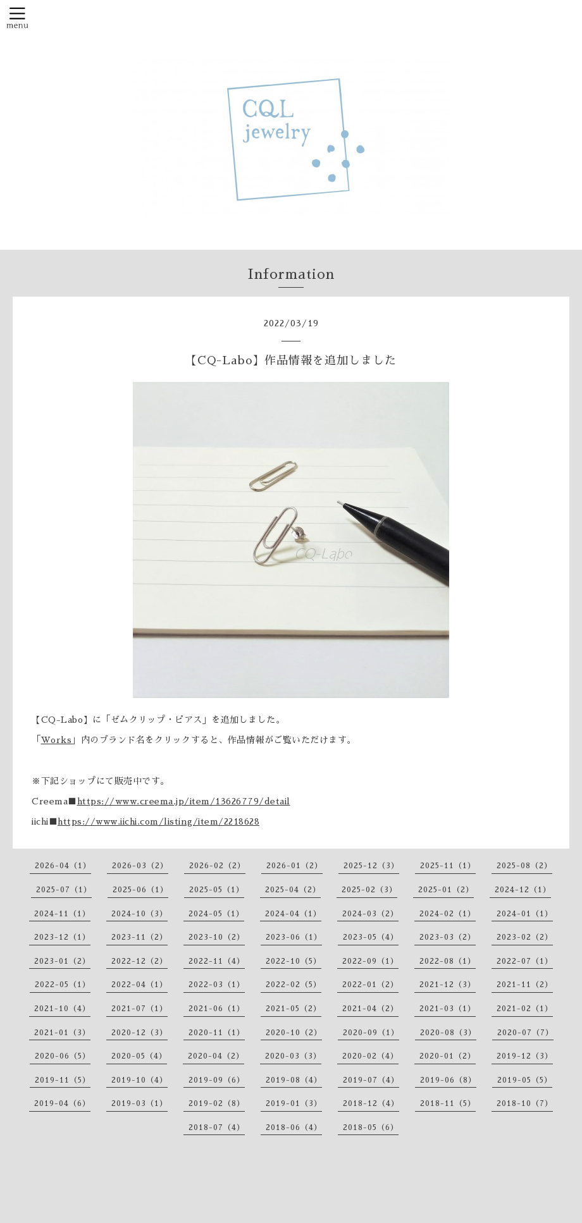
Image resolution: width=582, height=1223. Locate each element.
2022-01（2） (370, 984)
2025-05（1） (216, 890)
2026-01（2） (294, 866)
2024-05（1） (216, 914)
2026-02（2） (217, 866)
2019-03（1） (139, 1103)
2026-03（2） (140, 866)
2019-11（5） (62, 1080)
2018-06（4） (294, 1127)
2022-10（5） (293, 961)
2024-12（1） (523, 890)
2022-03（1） (217, 984)
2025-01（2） (446, 890)
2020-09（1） (371, 1032)
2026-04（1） (63, 866)
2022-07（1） (525, 961)
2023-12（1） (62, 937)
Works (56, 739)
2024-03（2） (370, 914)
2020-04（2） (216, 1056)
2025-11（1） (448, 866)
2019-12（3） (525, 1056)
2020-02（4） (370, 1056)
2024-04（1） (293, 914)
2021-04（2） (370, 1008)
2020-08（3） (448, 1032)
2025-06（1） (140, 890)
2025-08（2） (524, 866)
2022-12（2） (139, 961)
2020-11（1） (217, 1032)
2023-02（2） (525, 937)
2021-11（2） (525, 984)
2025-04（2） (293, 890)
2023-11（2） (139, 937)
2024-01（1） (525, 914)
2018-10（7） (525, 1103)
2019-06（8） (448, 1080)
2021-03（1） (447, 1008)
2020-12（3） (139, 1032)
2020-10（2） (294, 1032)
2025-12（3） (371, 866)
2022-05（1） (62, 984)
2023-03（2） (447, 937)
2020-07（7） (525, 1032)
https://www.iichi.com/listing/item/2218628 (158, 821)
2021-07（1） (139, 1008)
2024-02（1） (447, 914)
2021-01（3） (62, 1032)
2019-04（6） (62, 1103)
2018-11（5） (448, 1103)
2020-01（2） (447, 1056)
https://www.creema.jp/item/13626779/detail (183, 801)
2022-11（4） (217, 961)
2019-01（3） (294, 1103)
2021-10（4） (62, 1008)
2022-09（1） (370, 961)
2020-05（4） (139, 1056)
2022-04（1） (139, 984)
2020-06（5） (62, 1056)
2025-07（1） (64, 890)
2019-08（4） (294, 1080)
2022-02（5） (293, 984)
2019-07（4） (371, 1080)
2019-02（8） (217, 1103)
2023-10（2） (217, 937)
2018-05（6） (371, 1127)
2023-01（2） (62, 961)
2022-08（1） (447, 961)
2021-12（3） (447, 984)
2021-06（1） (217, 1008)
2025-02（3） (369, 890)
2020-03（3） (293, 1056)
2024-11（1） (62, 914)
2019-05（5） (524, 1080)
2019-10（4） (139, 1080)
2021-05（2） (293, 1008)
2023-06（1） (294, 937)
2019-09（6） (217, 1080)
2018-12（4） (371, 1103)
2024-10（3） (139, 914)
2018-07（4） (217, 1127)
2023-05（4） (371, 937)
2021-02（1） (525, 1008)
